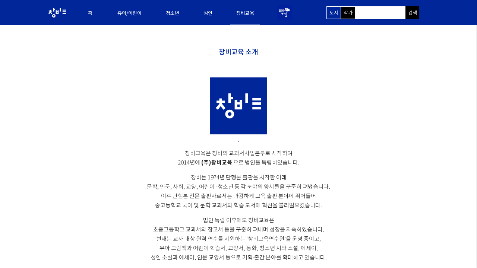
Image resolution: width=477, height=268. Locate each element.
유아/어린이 (129, 12)
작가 (348, 12)
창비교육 (245, 12)
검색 (412, 12)
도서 (333, 12)
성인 (207, 12)
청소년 (172, 12)
